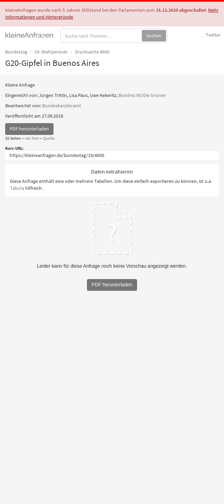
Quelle (49, 138)
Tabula (17, 188)
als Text (32, 138)
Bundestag (16, 52)
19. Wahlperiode (51, 52)
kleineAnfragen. (30, 34)
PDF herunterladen (29, 129)
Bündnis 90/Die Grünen (142, 95)
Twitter (213, 35)
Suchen (154, 35)
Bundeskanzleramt (61, 105)
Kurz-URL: (14, 148)
